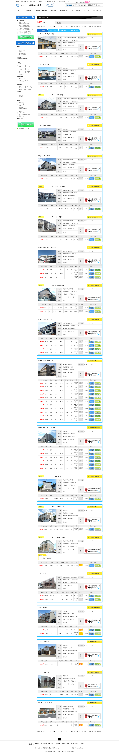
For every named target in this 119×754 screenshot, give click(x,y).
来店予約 (82, 743)
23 (72, 26)
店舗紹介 (58, 743)
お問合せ (31, 744)
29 (82, 26)
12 (54, 26)
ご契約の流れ (65, 743)
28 (80, 26)
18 (64, 26)
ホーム (30, 743)
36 (93, 26)
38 (97, 26)
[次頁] (99, 26)
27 (79, 26)
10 (51, 26)
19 (66, 26)
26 (77, 26)
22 (71, 26)
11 (53, 26)
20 (67, 26)
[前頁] (39, 26)
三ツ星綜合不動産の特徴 (47, 743)
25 (76, 26)
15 (59, 26)
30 (84, 26)
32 (87, 26)
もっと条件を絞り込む (24, 128)
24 (74, 26)
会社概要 (37, 743)
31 (85, 26)
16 (61, 26)
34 (90, 26)
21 (69, 26)
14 (58, 26)
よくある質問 (74, 743)
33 (89, 26)
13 (56, 26)
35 (92, 26)
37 (95, 26)
